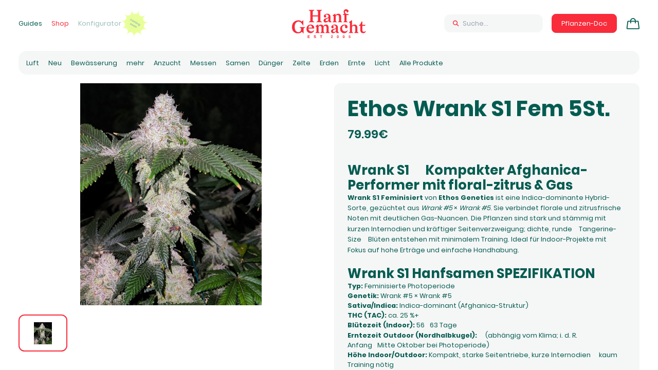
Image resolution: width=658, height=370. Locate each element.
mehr (135, 63)
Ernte (356, 63)
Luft (32, 63)
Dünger (271, 63)
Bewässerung (94, 63)
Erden (329, 63)
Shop (60, 23)
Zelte (301, 63)
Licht (382, 63)
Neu (55, 63)
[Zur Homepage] (329, 23)
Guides (30, 23)
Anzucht (167, 63)
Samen (238, 63)
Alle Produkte (421, 63)
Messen (203, 63)
